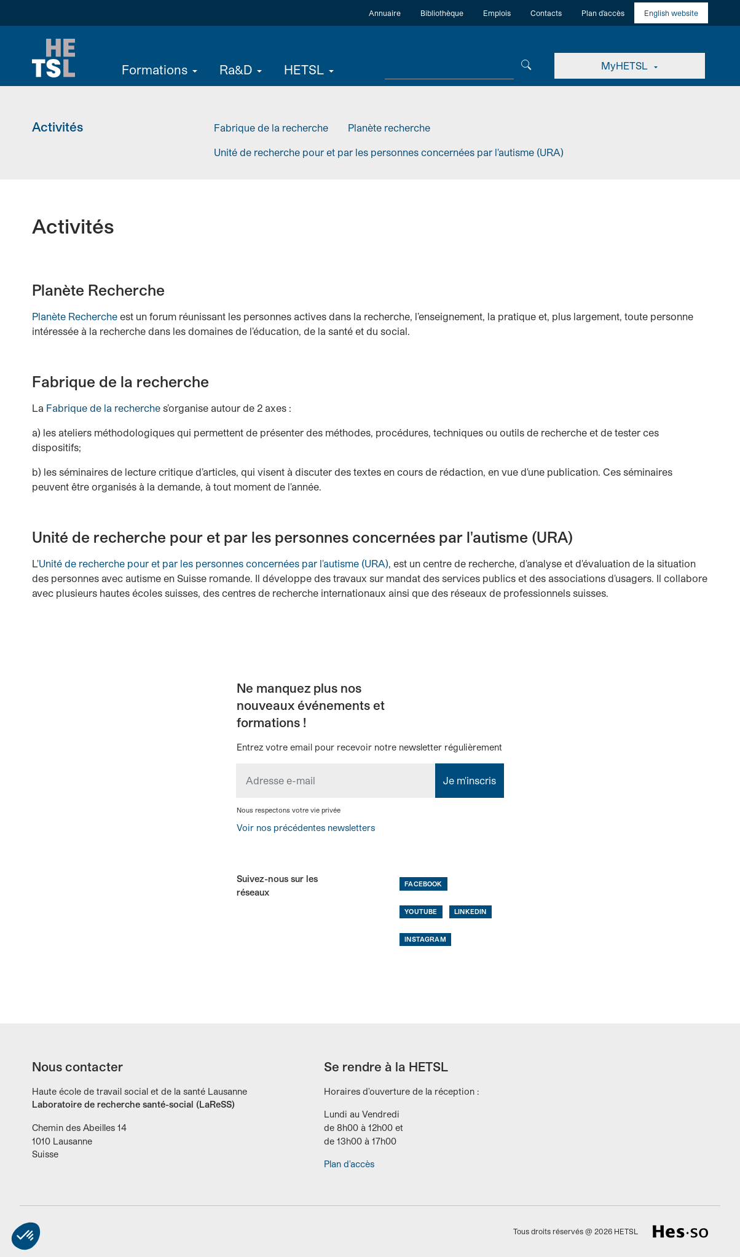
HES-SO (680, 1231)
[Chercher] (526, 63)
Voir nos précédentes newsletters (306, 827)
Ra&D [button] (235, 69)
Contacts (546, 13)
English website (671, 13)
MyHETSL (625, 65)
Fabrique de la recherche (271, 127)
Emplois (497, 13)
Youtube (420, 911)
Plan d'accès (602, 13)
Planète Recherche (74, 316)
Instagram (425, 939)
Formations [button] (154, 69)
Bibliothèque (441, 13)
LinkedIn (470, 911)
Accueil (53, 58)
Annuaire (385, 13)
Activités (57, 126)
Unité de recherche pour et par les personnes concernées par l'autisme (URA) (389, 152)
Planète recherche (389, 127)
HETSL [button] (304, 69)
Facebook (423, 884)
